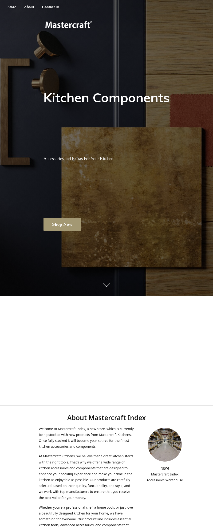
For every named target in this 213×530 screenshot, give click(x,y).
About (29, 7)
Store (12, 7)
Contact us (50, 7)
